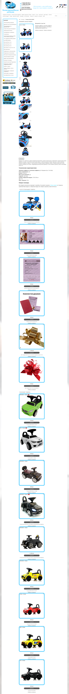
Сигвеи (12, 56)
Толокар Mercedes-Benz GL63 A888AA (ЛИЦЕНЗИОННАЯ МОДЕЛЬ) (32, 524)
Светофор (6, 75)
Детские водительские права (32, 255)
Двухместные (6, 24)
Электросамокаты (7, 56)
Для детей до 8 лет (7, 45)
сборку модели (53, 185)
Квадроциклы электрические (9, 51)
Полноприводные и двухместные (7, 26)
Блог (44, 16)
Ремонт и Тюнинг (38, 16)
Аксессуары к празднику (8, 73)
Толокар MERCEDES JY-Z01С (32, 424)
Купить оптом (10, 75)
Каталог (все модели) (16, 14)
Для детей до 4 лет (7, 42)
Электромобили (7, 22)
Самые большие (7, 28)
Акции (33, 14)
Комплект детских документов (32, 321)
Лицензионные (7, 30)
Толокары (22, 19)
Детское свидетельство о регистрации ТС (31, 288)
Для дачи (5, 49)
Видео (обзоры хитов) (26, 14)
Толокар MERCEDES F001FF (32, 590)
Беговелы (6, 60)
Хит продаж (6, 38)
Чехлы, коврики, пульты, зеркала (9, 68)
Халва (11, 16)
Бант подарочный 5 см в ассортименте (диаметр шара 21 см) (32, 354)
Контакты (41, 14)
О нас (37, 14)
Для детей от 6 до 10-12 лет (9, 47)
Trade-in (32, 16)
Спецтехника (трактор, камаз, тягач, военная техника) (10, 36)
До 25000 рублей (12, 38)
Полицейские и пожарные (9, 32)
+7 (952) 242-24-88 (26, 4)
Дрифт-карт (6, 58)
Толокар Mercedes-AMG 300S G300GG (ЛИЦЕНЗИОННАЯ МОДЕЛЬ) (32, 557)
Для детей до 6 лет (7, 43)
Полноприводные (12, 24)
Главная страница (7, 14)
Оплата (50, 14)
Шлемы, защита (7, 66)
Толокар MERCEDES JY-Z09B (32, 491)
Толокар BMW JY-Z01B (32, 457)
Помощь (22, 16)
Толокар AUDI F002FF (32, 690)
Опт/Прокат (26, 16)
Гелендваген (13, 28)
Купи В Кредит (6, 16)
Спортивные (6, 34)
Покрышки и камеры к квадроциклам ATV (8, 64)
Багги (9, 49)
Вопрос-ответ (16, 16)
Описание (21, 158)
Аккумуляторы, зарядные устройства (9, 71)
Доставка (46, 14)
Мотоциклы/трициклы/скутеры (10, 54)
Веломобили (11, 58)
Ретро (11, 30)
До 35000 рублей (7, 40)
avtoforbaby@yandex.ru (25, 5)
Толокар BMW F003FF (32, 657)
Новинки (12, 22)
